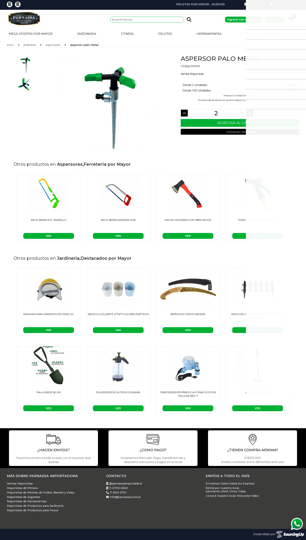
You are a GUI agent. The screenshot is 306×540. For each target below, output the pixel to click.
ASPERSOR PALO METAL (84, 45)
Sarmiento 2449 (282, 4)
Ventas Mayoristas (20, 483)
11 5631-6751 (116, 492)
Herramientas (209, 34)
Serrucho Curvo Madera (187, 314)
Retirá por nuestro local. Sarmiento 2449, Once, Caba (226, 489)
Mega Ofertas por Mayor (30, 34)
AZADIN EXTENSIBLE (257, 392)
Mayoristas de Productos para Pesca (32, 510)
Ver (48, 236)
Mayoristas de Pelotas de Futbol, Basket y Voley (40, 492)
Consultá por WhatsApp (240, 131)
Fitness (127, 34)
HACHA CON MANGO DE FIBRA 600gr (188, 220)
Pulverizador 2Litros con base (118, 392)
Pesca (292, 34)
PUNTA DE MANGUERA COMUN (257, 220)
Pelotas (165, 34)
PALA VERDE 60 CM (48, 392)
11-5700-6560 (117, 488)
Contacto (253, 4)
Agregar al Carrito (240, 123)
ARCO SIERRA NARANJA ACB (118, 220)
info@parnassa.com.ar (123, 497)
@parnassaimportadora (124, 483)
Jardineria (86, 34)
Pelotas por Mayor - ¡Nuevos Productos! (221, 4)
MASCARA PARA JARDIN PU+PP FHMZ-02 (48, 314)
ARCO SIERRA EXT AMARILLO (48, 220)
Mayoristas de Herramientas (27, 501)
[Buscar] (147, 19)
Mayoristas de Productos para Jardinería (35, 506)
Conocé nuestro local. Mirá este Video (232, 496)
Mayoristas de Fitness (22, 488)
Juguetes (254, 34)
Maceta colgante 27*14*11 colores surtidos (118, 314)
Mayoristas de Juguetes (23, 497)
